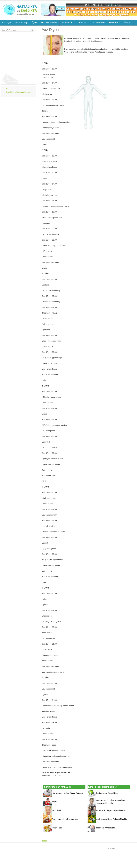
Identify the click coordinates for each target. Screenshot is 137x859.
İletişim (127, 22)
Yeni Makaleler (98, 22)
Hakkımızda (114, 22)
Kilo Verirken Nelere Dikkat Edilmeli (67, 793)
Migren (55, 802)
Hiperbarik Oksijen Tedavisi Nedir (110, 810)
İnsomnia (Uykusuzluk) (106, 828)
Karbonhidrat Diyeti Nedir (107, 793)
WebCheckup (21, 22)
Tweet (44, 841)
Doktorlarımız (67, 22)
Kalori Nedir (57, 828)
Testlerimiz (82, 22)
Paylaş (111, 848)
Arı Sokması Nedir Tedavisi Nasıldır (111, 819)
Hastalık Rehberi (49, 22)
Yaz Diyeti (56, 810)
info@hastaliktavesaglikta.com (18, 92)
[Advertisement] (18, 49)
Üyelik (34, 22)
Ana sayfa (6, 22)
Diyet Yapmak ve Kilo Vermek (65, 819)
